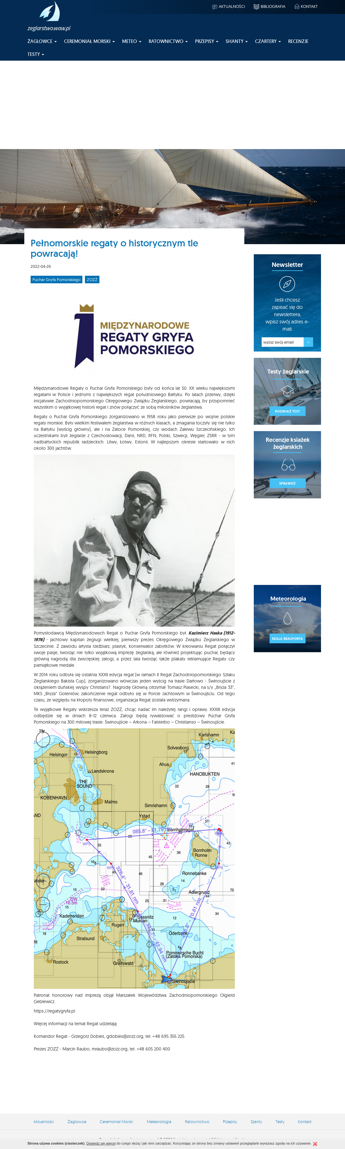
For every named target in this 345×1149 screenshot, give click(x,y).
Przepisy (230, 1121)
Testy (280, 1121)
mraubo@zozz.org (110, 1049)
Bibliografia (269, 6)
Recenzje (298, 41)
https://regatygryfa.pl (54, 1011)
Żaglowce (77, 1121)
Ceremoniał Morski (116, 1121)
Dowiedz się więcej (101, 1143)
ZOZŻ (92, 279)
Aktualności (228, 6)
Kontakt (306, 6)
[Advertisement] (172, 105)
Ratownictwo (197, 1121)
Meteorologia (159, 1121)
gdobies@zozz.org (124, 1036)
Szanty (256, 1121)
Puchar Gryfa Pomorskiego (56, 279)
